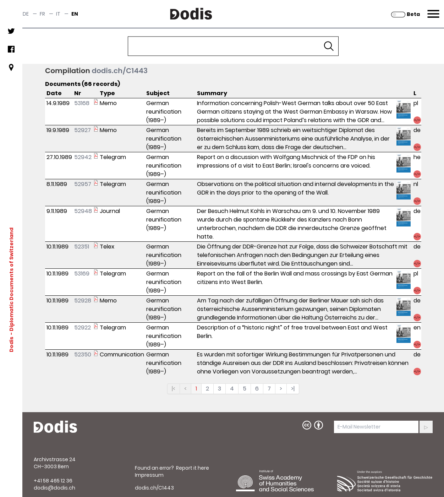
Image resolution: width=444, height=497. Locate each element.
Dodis (11, 344)
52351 (81, 246)
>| (293, 388)
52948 (83, 211)
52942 (83, 157)
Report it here (192, 467)
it (58, 13)
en (74, 13)
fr (42, 13)
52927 (82, 130)
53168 (81, 103)
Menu (432, 9)
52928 (82, 300)
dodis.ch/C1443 (120, 71)
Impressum (149, 475)
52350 (82, 354)
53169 (81, 273)
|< (173, 388)
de (26, 13)
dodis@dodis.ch (54, 487)
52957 (82, 184)
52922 (82, 327)
